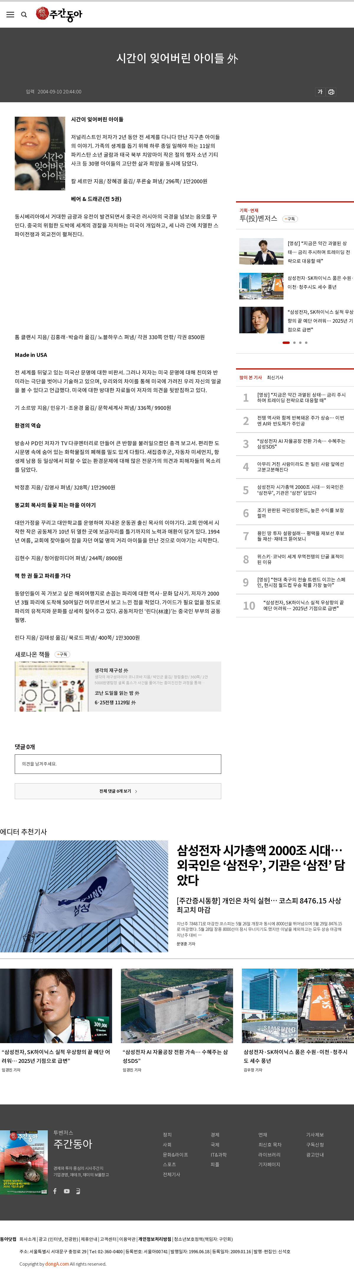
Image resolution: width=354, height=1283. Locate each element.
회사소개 (27, 1239)
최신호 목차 (270, 1145)
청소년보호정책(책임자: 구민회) (203, 1239)
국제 (215, 1145)
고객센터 (108, 1239)
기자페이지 (269, 1164)
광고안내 (315, 1155)
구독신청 (315, 1145)
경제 (215, 1135)
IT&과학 (219, 1155)
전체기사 (172, 1175)
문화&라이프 (175, 1155)
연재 (262, 1135)
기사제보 (315, 1135)
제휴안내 (89, 1239)
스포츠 (169, 1164)
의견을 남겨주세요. (39, 764)
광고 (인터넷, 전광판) (58, 1239)
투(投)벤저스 (258, 218)
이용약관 (127, 1239)
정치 (167, 1135)
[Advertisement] (103, 284)
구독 (63, 654)
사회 (167, 1145)
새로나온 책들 (32, 655)
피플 (215, 1164)
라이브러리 (269, 1155)
